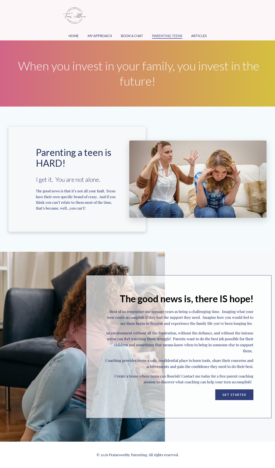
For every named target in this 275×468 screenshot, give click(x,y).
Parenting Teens (167, 36)
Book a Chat (132, 36)
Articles (199, 36)
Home (73, 36)
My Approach (100, 36)
